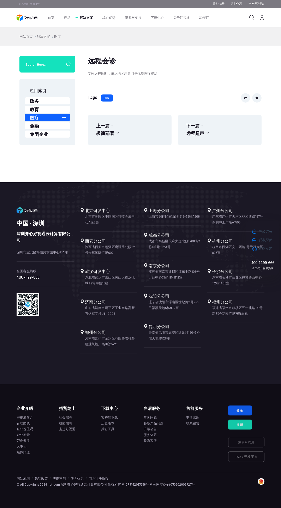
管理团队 (23, 427)
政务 (34, 101)
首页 (51, 17)
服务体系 (77, 478)
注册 (222, 3)
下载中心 (157, 17)
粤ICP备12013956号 (135, 484)
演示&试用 (236, 3)
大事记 (21, 450)
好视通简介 (25, 421)
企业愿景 (23, 438)
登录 (215, 3)
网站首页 (26, 36)
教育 (34, 109)
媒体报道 (23, 456)
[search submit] (70, 64)
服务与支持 (133, 17)
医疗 (57, 36)
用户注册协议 (98, 478)
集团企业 (39, 134)
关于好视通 (181, 17)
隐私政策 (41, 478)
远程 (107, 98)
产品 (67, 17)
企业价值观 (25, 432)
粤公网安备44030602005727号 (172, 484)
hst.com (53, 484)
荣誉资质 (23, 444)
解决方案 (86, 17)
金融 (34, 125)
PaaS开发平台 (256, 3)
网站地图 (23, 478)
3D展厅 (204, 17)
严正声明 (59, 478)
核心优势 (108, 17)
